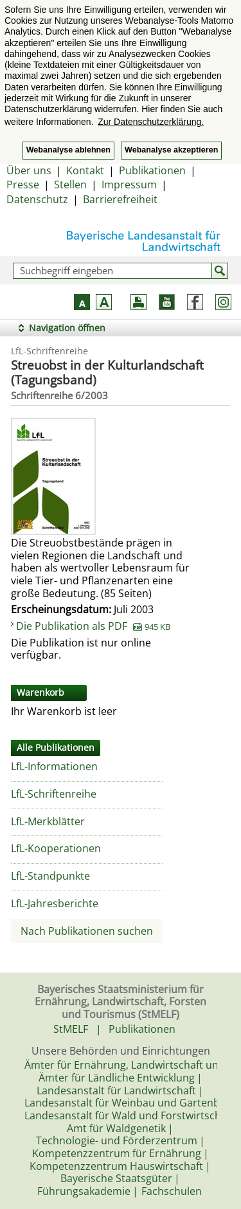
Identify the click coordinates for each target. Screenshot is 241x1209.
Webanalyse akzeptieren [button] (171, 149)
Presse (22, 184)
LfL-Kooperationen (56, 848)
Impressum (129, 184)
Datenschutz (37, 199)
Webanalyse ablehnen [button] (68, 149)
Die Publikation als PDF (93, 626)
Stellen (70, 184)
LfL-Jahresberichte (54, 903)
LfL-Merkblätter (48, 821)
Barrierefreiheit (120, 199)
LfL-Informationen (54, 766)
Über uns (28, 170)
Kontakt (85, 170)
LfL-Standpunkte (50, 876)
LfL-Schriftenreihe (53, 794)
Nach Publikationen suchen (87, 931)
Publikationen (152, 170)
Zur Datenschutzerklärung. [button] (151, 122)
